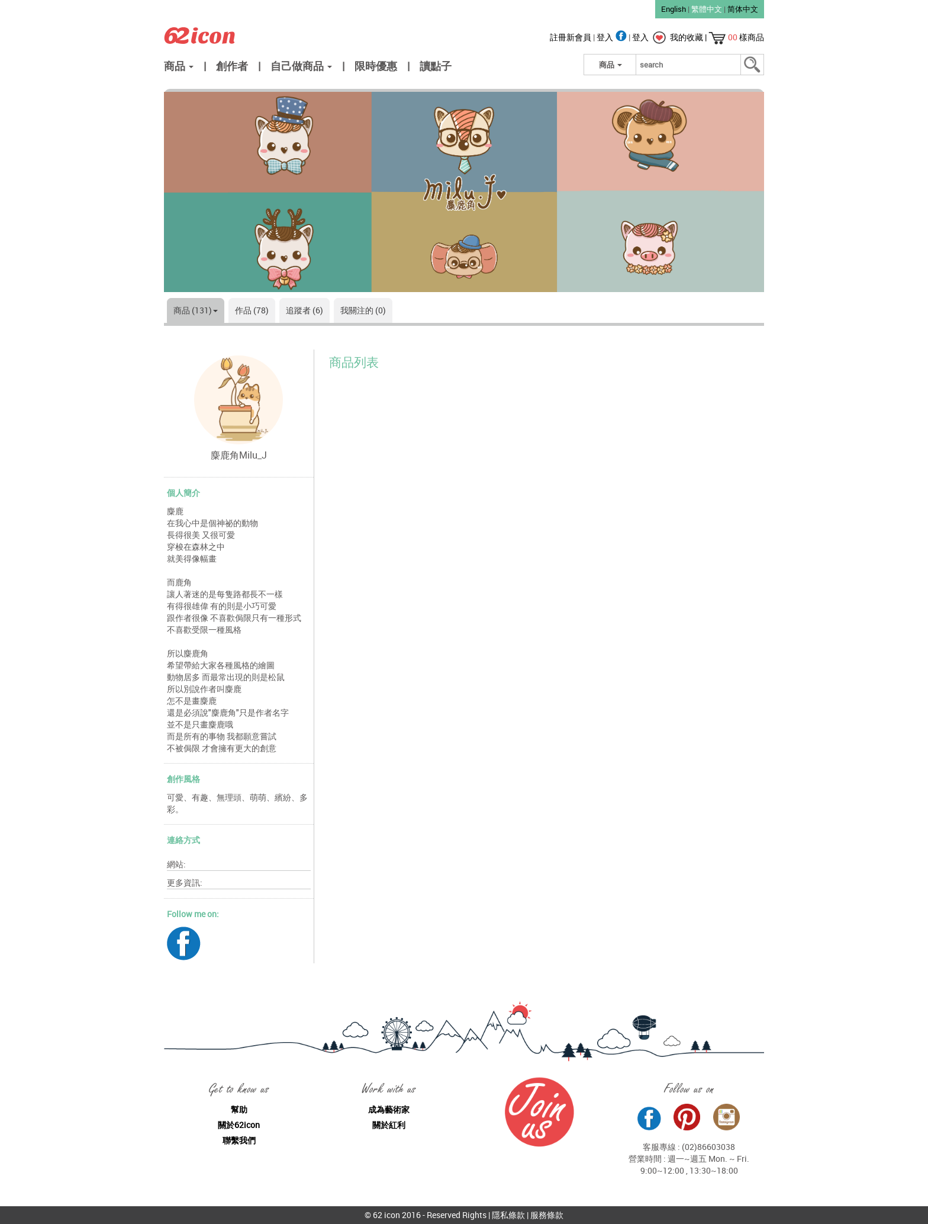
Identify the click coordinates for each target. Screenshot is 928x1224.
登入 (613, 37)
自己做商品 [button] (301, 66)
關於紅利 (388, 1124)
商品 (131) (195, 310)
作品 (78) (252, 310)
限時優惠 (376, 66)
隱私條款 (508, 1214)
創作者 (232, 66)
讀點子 (436, 66)
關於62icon (239, 1124)
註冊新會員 (571, 37)
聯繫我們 (239, 1140)
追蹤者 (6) (304, 310)
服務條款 (546, 1214)
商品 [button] (179, 66)
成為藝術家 (389, 1109)
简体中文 (742, 9)
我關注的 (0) (363, 310)
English (673, 9)
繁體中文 (706, 9)
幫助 (239, 1109)
